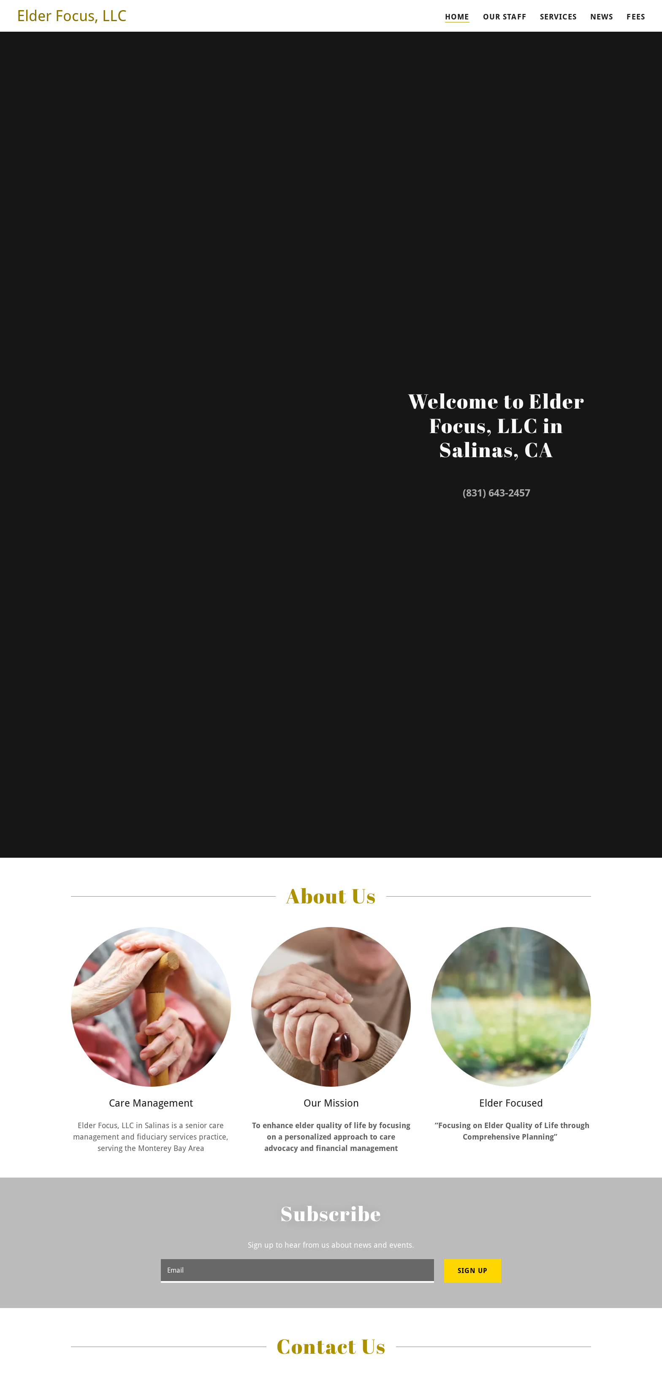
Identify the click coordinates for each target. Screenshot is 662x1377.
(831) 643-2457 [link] (496, 493)
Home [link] (457, 16)
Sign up (473, 1271)
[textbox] (297, 1271)
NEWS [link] (601, 16)
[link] (72, 18)
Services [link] (558, 16)
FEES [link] (636, 16)
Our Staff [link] (504, 16)
